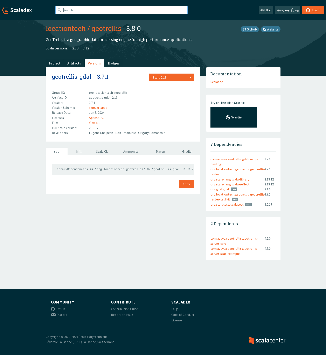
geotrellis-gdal (71, 76)
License (176, 320)
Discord (59, 315)
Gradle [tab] (187, 151)
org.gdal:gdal (219, 189)
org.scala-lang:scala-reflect (230, 184)
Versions (94, 63)
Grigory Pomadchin (151, 133)
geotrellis (106, 28)
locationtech (66, 28)
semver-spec (98, 107)
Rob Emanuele (126, 133)
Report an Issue (122, 315)
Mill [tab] (79, 151)
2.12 (86, 48)
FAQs (174, 309)
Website (270, 29)
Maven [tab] (160, 151)
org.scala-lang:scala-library (229, 179)
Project (54, 63)
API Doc (265, 10)
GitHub (250, 29)
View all (94, 123)
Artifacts (74, 63)
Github (58, 309)
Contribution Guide (124, 309)
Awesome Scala (288, 10)
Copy (186, 184)
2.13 (75, 48)
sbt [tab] (56, 151)
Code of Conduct (182, 315)
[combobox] (171, 77)
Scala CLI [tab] (102, 151)
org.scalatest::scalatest (227, 204)
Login (313, 10)
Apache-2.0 (96, 118)
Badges (114, 63)
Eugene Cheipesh (101, 133)
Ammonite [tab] (131, 151)
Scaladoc (216, 82)
